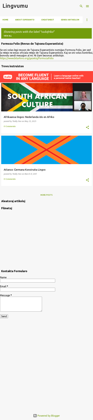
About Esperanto (24, 20)
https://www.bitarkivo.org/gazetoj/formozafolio (27, 58)
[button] (87, 127)
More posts (46, 195)
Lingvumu (15, 5)
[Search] (81, 6)
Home (5, 20)
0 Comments (10, 126)
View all (8, 36)
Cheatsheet (47, 20)
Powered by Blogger (46, 415)
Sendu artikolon (70, 20)
